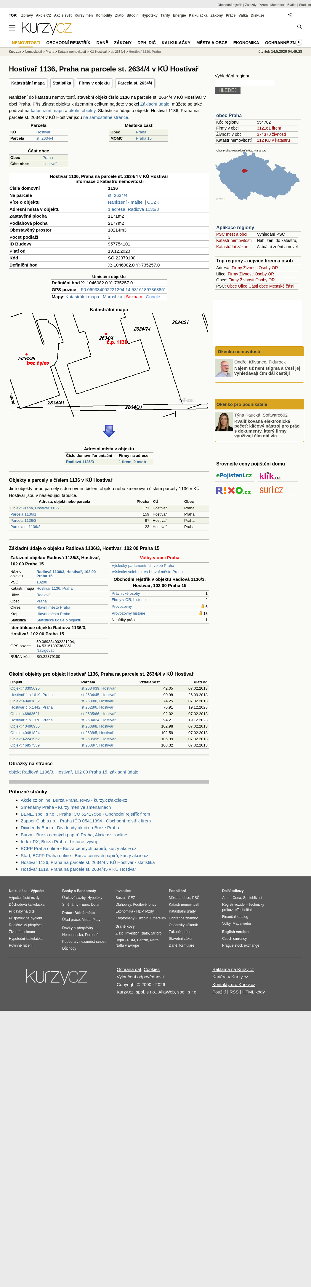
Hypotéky (150, 15)
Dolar (95, 904)
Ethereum (158, 918)
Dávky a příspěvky (77, 928)
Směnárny (70, 904)
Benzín (142, 940)
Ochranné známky (286, 42)
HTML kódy (253, 991)
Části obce (258, 286)
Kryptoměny (125, 918)
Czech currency (234, 939)
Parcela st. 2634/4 (135, 83)
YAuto (263, 5)
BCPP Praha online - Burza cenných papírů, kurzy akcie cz (79, 848)
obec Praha (229, 115)
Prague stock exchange (240, 945)
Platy (96, 920)
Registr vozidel (234, 904)
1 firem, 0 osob (132, 462)
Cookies (152, 969)
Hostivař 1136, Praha (54, 588)
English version (235, 932)
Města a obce (211, 42)
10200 (41, 582)
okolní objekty (82, 110)
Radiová (43, 595)
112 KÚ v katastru (273, 140)
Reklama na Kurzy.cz (233, 969)
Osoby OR (268, 267)
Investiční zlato (137, 933)
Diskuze (257, 15)
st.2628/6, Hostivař (97, 707)
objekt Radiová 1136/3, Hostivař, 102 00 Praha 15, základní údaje (73, 771)
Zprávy (27, 15)
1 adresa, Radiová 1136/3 (133, 209)
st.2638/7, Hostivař (97, 745)
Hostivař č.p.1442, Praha (31, 707)
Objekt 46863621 (25, 714)
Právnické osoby (126, 593)
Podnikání (177, 891)
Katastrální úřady (182, 911)
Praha (141, 132)
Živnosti (250, 267)
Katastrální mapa (28, 83)
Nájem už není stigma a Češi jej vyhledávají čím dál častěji (267, 371)
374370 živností (271, 134)
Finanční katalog (235, 917)
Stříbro (156, 933)
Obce (232, 286)
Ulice (242, 286)
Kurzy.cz (15, 51)
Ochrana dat (129, 969)
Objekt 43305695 (25, 688)
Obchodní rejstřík (230, 5)
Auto (226, 898)
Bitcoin (132, 15)
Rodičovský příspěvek (26, 925)
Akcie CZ (43, 15)
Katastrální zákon (232, 246)
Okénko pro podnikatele (242, 404)
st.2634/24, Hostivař (98, 720)
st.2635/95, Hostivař (98, 739)
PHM (131, 940)
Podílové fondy (144, 904)
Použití (219, 991)
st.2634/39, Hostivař (98, 688)
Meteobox (277, 5)
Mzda (86, 920)
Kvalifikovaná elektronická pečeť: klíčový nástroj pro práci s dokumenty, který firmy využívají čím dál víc (267, 428)
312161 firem (269, 128)
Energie (179, 15)
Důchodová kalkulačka (26, 904)
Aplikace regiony (235, 227)
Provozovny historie (128, 613)
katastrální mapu (47, 110)
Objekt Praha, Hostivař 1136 (34, 508)
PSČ (196, 898)
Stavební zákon (181, 939)
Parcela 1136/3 (23, 520)
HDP (139, 911)
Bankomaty (86, 891)
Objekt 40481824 (25, 733)
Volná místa (84, 913)
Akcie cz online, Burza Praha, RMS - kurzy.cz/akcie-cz (74, 800)
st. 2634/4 (44, 138)
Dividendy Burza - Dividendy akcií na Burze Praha (70, 827)
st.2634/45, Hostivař (98, 695)
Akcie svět (63, 15)
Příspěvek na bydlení (25, 918)
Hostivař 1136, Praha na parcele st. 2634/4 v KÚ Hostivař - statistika (88, 862)
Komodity (104, 15)
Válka (243, 15)
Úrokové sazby (73, 898)
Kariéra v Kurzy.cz (230, 976)
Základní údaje (154, 103)
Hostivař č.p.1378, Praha (31, 720)
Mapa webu (242, 923)
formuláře (186, 945)
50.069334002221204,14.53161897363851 (123, 289)
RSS (234, 991)
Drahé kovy (125, 926)
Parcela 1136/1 (23, 514)
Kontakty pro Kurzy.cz (233, 984)
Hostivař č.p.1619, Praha (31, 695)
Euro (85, 904)
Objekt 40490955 (25, 726)
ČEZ (131, 898)
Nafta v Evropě (127, 945)
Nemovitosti (33, 51)
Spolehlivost (252, 898)
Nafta (154, 940)
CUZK (153, 202)
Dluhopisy (123, 904)
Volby (226, 923)
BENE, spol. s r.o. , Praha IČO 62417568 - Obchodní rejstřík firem (85, 813)
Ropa (120, 940)
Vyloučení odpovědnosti (140, 976)
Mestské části (281, 286)
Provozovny (122, 606)
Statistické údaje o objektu (58, 620)
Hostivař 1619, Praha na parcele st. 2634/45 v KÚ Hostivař (78, 869)
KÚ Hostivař (98, 51)
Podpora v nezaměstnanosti (84, 942)
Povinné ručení (21, 945)
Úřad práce (71, 920)
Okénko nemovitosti (238, 351)
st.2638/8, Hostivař (97, 726)
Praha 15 (144, 138)
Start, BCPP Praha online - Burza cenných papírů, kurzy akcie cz (84, 855)
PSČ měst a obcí (231, 234)
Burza (120, 898)
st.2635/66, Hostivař (98, 714)
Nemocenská (72, 935)
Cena (237, 898)
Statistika (62, 83)
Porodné (91, 935)
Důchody (69, 948)
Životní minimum (22, 932)
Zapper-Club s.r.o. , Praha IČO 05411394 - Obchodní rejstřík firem (86, 820)
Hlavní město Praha (53, 607)
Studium (305, 5)
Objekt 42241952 (25, 739)
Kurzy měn (84, 15)
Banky (67, 891)
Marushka (112, 296)
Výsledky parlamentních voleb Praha (143, 565)
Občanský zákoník (183, 925)
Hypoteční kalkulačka (25, 939)
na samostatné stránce (105, 117)
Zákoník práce (180, 932)
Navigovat (45, 650)
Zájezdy (251, 5)
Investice (123, 891)
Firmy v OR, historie (129, 599)
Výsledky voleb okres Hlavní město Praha (147, 572)
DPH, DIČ (146, 42)
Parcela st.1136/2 (25, 526)
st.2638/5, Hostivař (97, 733)
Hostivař (43, 132)
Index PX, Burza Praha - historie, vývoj (59, 841)
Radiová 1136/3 (80, 462)
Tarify (165, 15)
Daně (102, 42)
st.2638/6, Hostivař (97, 701)
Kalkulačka (198, 15)
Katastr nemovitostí (234, 240)
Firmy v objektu (94, 83)
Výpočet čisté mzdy (24, 898)
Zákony (216, 15)
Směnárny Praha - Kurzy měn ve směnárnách (66, 807)
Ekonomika (246, 42)
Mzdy (149, 911)
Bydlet (291, 5)
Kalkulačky (176, 42)
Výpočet (37, 891)
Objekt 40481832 (25, 701)
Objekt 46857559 (25, 745)
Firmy (237, 267)
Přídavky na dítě (22, 911)
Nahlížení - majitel (126, 202)
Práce (231, 15)
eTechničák (244, 910)
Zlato (119, 15)
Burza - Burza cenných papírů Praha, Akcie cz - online (74, 834)
